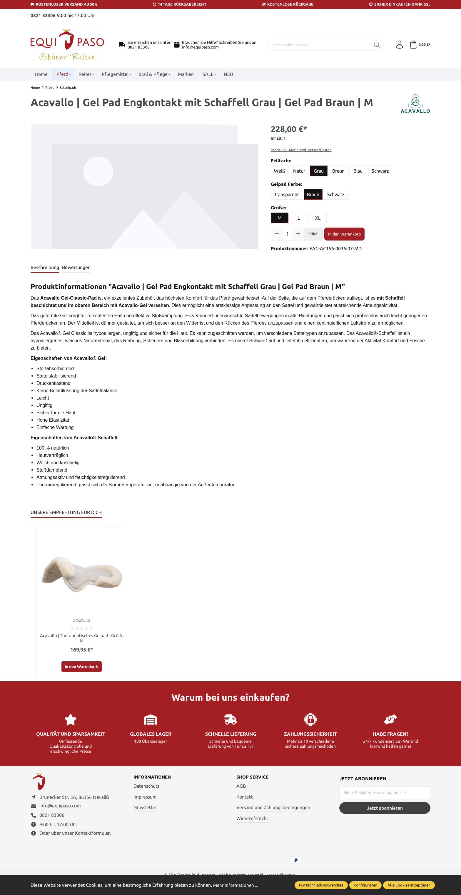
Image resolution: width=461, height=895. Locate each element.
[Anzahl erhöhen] (298, 234)
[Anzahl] (288, 234)
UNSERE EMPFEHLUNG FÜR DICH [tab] (66, 512)
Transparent (286, 194)
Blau (358, 170)
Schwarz (380, 170)
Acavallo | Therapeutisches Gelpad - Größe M (81, 638)
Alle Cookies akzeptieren (408, 885)
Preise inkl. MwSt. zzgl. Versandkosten (301, 150)
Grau (319, 170)
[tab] (45, 267)
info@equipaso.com (200, 47)
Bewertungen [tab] (76, 267)
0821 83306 (43, 15)
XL (317, 218)
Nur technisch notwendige (321, 885)
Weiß (279, 170)
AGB (241, 786)
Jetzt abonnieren (385, 808)
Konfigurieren (365, 885)
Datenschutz (146, 786)
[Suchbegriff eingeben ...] (318, 45)
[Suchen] (375, 45)
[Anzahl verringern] (277, 234)
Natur (299, 170)
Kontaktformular (92, 835)
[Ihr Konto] (398, 44)
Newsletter (145, 808)
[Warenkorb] (419, 44)
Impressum (145, 797)
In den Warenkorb (344, 233)
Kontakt (244, 797)
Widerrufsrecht (252, 818)
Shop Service (253, 778)
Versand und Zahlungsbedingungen (273, 808)
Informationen (153, 778)
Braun (338, 170)
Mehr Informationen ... (236, 885)
